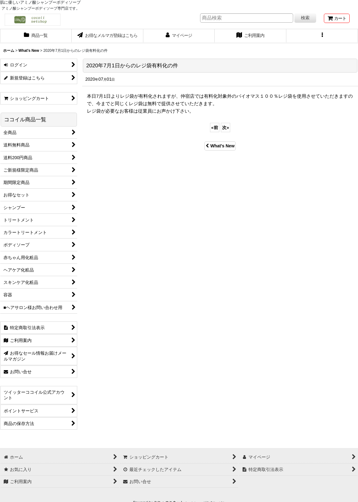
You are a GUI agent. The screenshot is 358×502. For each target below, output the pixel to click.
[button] (322, 36)
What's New (220, 145)
